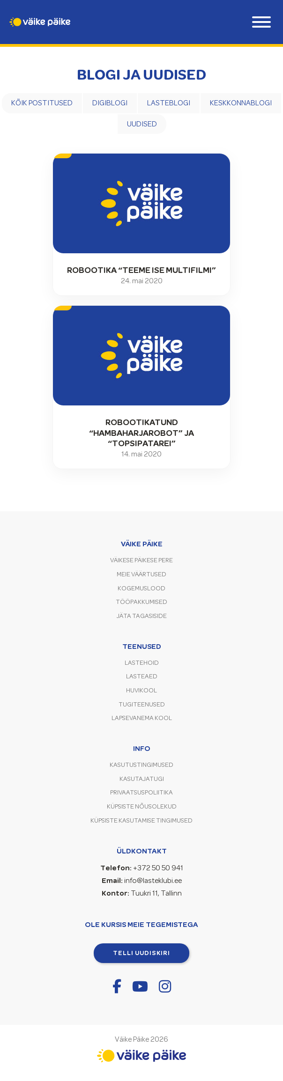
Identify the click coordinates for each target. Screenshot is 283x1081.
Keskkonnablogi (241, 103)
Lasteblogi (168, 103)
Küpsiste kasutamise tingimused (141, 820)
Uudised (142, 124)
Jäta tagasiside (142, 615)
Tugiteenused (142, 704)
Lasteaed (141, 676)
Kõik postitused (42, 103)
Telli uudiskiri (141, 952)
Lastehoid (142, 662)
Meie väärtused (141, 574)
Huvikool (141, 690)
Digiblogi (109, 103)
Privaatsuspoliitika (141, 792)
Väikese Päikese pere (141, 560)
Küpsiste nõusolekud (142, 806)
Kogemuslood (141, 588)
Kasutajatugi (141, 778)
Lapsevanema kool (142, 717)
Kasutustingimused (141, 764)
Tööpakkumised (141, 601)
